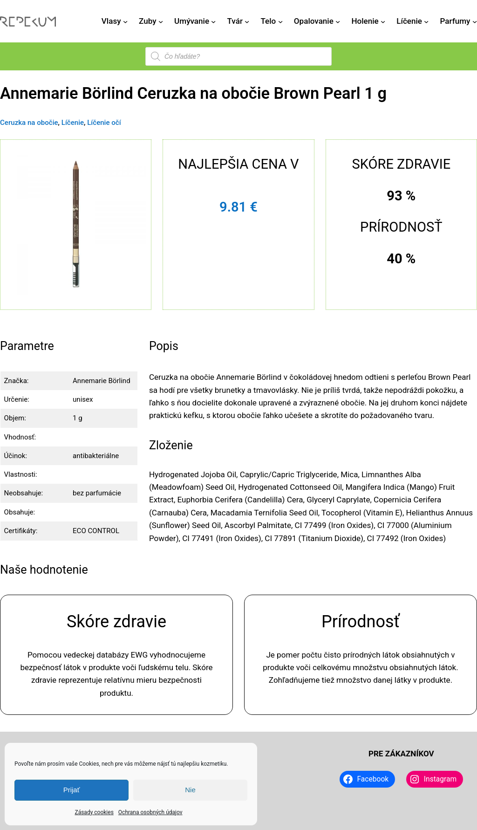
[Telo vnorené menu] (280, 21)
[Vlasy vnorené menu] (125, 21)
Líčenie (72, 122)
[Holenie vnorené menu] (383, 21)
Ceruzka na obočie (29, 122)
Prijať (71, 790)
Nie (190, 790)
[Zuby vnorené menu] (160, 21)
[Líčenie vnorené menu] (426, 21)
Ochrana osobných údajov (150, 812)
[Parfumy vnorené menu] (474, 21)
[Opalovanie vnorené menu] (337, 21)
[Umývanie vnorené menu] (213, 21)
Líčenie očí (104, 122)
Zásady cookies (94, 812)
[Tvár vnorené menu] (247, 21)
